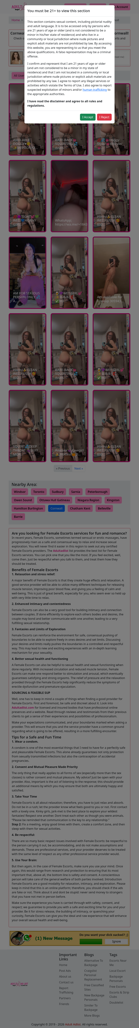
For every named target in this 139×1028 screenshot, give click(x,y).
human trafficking (95, 90)
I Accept (87, 117)
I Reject (104, 117)
